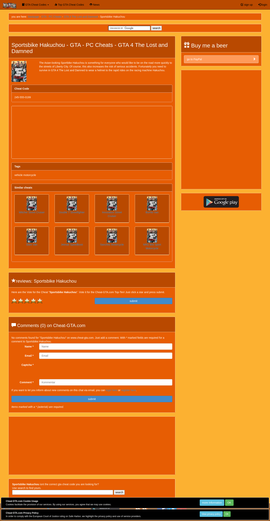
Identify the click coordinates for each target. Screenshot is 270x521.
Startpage (33, 16)
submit (133, 300)
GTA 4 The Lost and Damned (81, 16)
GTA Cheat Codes (35, 4)
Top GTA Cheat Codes (69, 4)
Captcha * (27, 364)
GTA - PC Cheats (51, 16)
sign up (247, 4)
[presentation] (67, 369)
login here (111, 390)
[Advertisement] (91, 132)
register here (128, 390)
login (262, 4)
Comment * (27, 382)
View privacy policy (211, 514)
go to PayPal (221, 59)
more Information (212, 502)
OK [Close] (229, 502)
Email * (29, 355)
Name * (29, 346)
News (95, 4)
